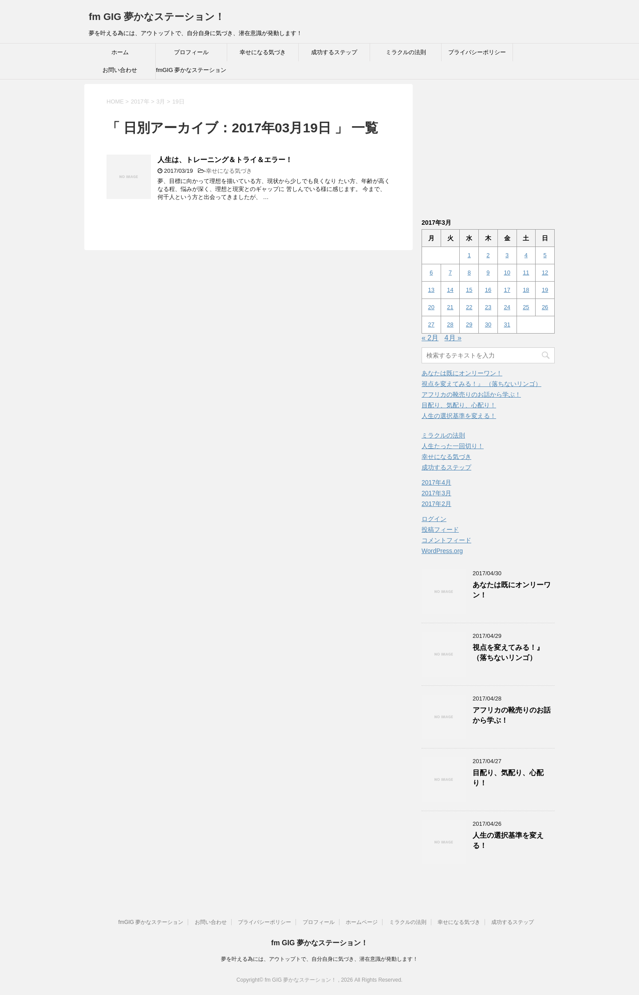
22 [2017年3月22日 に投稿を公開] (469, 307)
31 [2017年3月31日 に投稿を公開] (507, 324)
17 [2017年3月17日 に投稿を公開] (507, 290)
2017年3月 (436, 493)
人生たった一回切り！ (453, 446)
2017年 (140, 101)
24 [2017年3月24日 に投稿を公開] (507, 307)
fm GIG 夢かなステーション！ (157, 16)
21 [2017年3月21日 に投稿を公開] (450, 307)
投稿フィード (440, 529)
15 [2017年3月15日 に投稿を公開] (469, 290)
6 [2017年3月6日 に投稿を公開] (431, 272)
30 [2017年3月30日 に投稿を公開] (488, 324)
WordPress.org (442, 550)
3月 (160, 101)
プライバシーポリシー (477, 52)
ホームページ (362, 922)
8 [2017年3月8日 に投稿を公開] (469, 272)
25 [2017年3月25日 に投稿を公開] (526, 307)
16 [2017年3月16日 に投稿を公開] (488, 290)
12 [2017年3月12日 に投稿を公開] (545, 272)
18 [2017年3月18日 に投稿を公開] (526, 290)
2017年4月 (436, 482)
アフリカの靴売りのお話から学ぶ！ (471, 394)
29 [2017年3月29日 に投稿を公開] (469, 324)
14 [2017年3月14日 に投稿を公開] (450, 290)
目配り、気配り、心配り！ (459, 405)
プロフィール (191, 52)
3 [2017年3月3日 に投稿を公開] (507, 255)
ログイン (434, 518)
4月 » (453, 338)
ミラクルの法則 (406, 52)
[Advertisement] (496, 146)
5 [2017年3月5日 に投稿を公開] (544, 255)
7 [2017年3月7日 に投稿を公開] (450, 272)
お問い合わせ (120, 70)
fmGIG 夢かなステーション (191, 70)
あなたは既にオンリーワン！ (462, 373)
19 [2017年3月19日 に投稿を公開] (545, 290)
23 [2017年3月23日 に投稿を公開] (488, 307)
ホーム (120, 52)
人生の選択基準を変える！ (459, 415)
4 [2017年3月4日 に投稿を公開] (526, 255)
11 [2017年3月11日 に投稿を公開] (526, 272)
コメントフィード (446, 540)
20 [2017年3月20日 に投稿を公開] (431, 307)
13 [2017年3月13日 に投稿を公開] (431, 290)
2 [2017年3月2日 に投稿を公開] (487, 255)
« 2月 (430, 338)
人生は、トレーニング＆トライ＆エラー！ (225, 159)
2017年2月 (436, 503)
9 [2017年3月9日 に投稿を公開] (487, 272)
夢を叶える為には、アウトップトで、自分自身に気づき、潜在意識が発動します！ (319, 959)
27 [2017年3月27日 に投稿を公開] (431, 324)
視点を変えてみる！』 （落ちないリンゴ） (481, 383)
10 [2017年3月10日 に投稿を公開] (507, 272)
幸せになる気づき (263, 52)
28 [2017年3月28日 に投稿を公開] (450, 324)
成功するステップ (334, 52)
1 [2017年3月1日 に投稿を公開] (469, 255)
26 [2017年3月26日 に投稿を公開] (545, 307)
